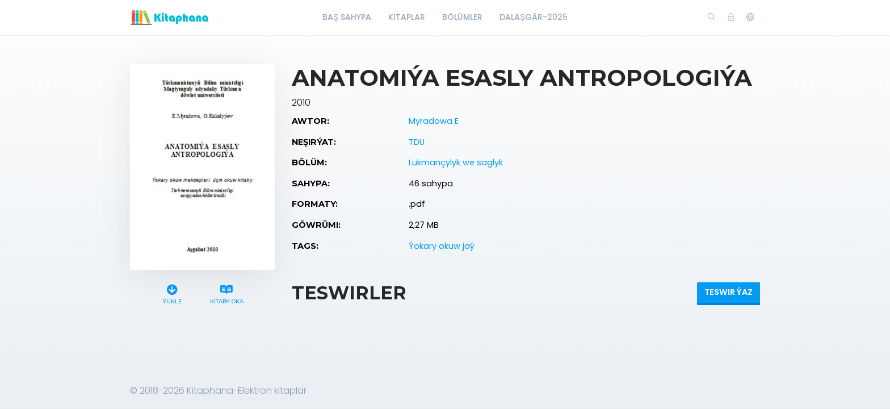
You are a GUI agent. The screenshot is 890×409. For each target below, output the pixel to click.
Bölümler (462, 17)
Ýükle (172, 292)
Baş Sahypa (346, 17)
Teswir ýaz (728, 292)
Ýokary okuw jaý (442, 246)
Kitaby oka (226, 292)
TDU (417, 142)
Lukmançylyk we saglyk (456, 162)
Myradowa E (434, 121)
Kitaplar (406, 17)
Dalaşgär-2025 (533, 17)
